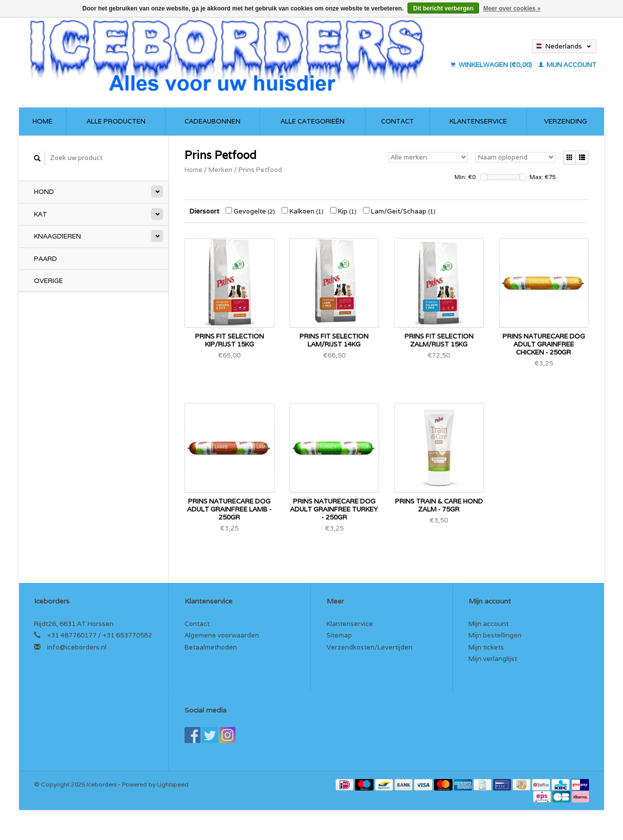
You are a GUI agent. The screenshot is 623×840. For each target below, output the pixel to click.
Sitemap (339, 635)
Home (42, 121)
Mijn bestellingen (495, 635)
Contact (397, 121)
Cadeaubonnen (212, 121)
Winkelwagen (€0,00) (492, 64)
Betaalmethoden (210, 647)
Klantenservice (478, 121)
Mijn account (567, 64)
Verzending (565, 121)
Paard (45, 258)
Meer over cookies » (511, 8)
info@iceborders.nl (76, 647)
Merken (220, 170)
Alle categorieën (312, 121)
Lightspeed (172, 784)
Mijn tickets (486, 647)
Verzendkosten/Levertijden (369, 647)
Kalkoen (303, 211)
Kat (40, 214)
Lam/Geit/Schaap (399, 211)
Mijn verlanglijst (492, 658)
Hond (44, 192)
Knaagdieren (57, 236)
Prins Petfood (260, 170)
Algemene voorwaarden (221, 635)
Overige (48, 280)
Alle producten (116, 121)
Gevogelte (250, 211)
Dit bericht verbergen (443, 8)
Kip (343, 211)
